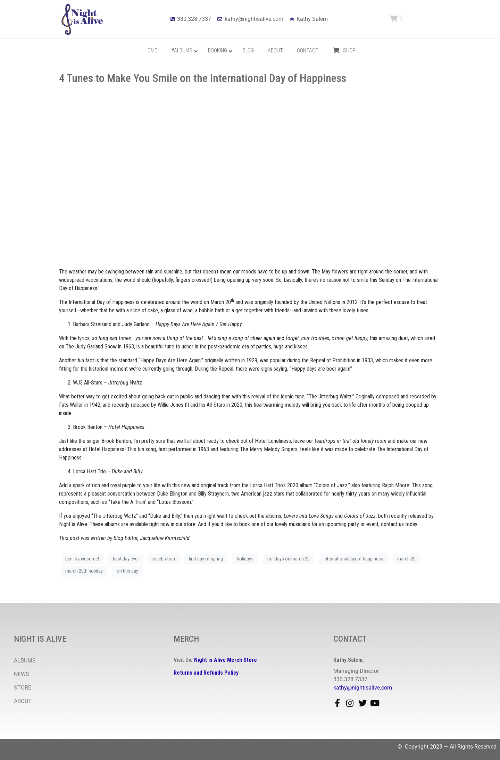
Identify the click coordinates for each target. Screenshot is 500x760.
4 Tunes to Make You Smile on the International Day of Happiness (202, 78)
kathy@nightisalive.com (362, 687)
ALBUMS (25, 660)
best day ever (126, 558)
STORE (22, 687)
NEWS (21, 674)
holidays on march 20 (288, 558)
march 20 (406, 558)
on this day (127, 571)
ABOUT (23, 701)
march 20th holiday (84, 571)
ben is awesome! (82, 558)
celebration (164, 558)
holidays (245, 558)
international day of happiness (353, 558)
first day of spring (206, 558)
